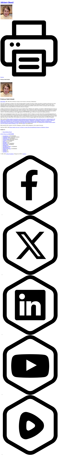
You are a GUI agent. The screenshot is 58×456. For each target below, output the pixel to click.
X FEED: (4, 140)
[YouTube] (30, 394)
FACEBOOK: (5, 135)
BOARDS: (5, 143)
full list (23, 123)
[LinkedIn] (30, 334)
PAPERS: (5, 149)
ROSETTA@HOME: (7, 148)
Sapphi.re (24, 153)
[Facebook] (30, 214)
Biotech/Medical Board (7, 131)
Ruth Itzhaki (2, 101)
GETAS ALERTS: (6, 139)
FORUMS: (5, 150)
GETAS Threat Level (7, 133)
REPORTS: (5, 145)
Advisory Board (6, 2)
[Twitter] (30, 274)
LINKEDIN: (5, 138)
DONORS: (5, 142)
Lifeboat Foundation (10, 153)
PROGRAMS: (5, 147)
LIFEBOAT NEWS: (6, 137)
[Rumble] (30, 454)
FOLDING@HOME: (7, 146)
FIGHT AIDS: (5, 144)
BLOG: (4, 141)
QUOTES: (5, 151)
